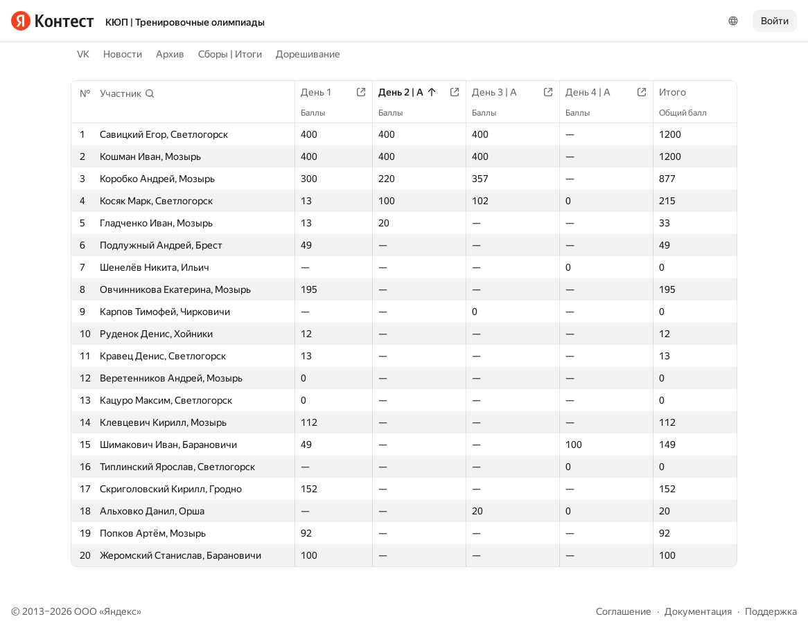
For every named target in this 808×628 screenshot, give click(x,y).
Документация (698, 611)
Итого (679, 92)
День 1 (323, 92)
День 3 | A (501, 92)
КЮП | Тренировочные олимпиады (185, 22)
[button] (127, 93)
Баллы (320, 112)
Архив (170, 54)
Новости (122, 54)
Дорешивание (308, 54)
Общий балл (690, 112)
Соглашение (623, 611)
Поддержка (771, 611)
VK (83, 54)
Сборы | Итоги (230, 54)
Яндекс (120, 611)
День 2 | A (407, 92)
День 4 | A (594, 92)
